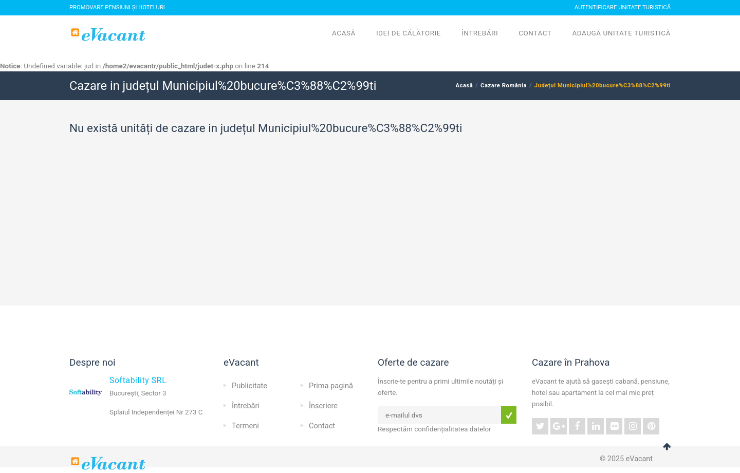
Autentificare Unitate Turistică (623, 7)
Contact (535, 33)
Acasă (344, 33)
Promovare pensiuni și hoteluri (117, 7)
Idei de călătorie (408, 33)
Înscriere (323, 405)
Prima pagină (331, 385)
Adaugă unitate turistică (621, 33)
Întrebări (479, 33)
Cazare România (503, 85)
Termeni (245, 425)
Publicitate (249, 385)
